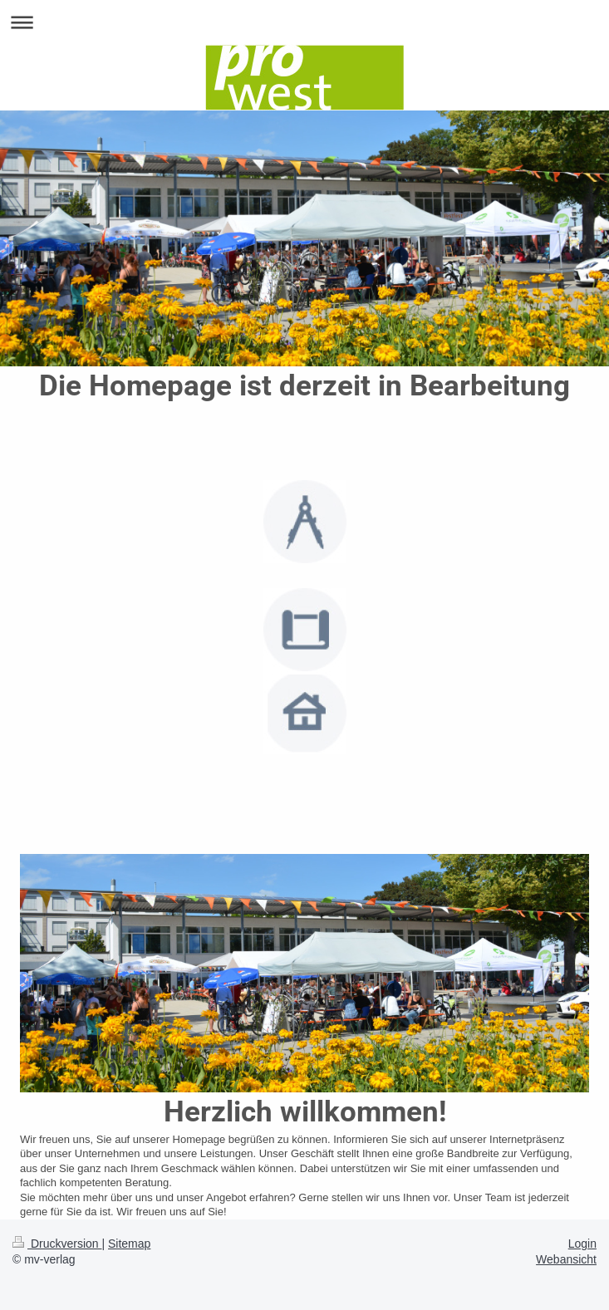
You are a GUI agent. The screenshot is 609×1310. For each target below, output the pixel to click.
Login (582, 1243)
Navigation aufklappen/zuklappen (304, 22)
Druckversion (56, 1243)
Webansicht (566, 1259)
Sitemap (129, 1243)
